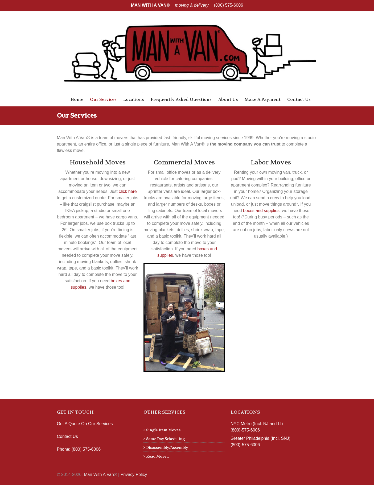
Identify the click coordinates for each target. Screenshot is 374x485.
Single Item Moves (163, 430)
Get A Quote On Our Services (85, 423)
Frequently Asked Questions (181, 99)
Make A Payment (263, 99)
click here (128, 191)
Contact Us (299, 99)
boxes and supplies (261, 210)
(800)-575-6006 (245, 430)
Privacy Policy (134, 474)
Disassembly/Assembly (167, 447)
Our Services (103, 99)
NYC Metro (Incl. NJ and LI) (257, 423)
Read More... (157, 456)
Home (77, 99)
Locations (133, 99)
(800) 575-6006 (228, 5)
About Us (228, 99)
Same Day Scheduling (165, 438)
